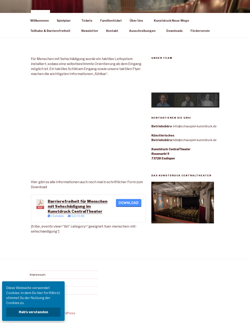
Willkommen (39, 20)
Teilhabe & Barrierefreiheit (52, 31)
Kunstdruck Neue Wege (171, 20)
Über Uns (138, 20)
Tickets (86, 20)
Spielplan (65, 20)
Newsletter (89, 31)
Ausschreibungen (144, 31)
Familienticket (111, 20)
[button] (158, 78)
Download (129, 203)
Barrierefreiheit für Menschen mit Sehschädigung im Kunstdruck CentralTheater (77, 206)
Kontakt (114, 31)
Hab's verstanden (33, 312)
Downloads (174, 31)
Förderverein (200, 31)
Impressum (37, 274)
